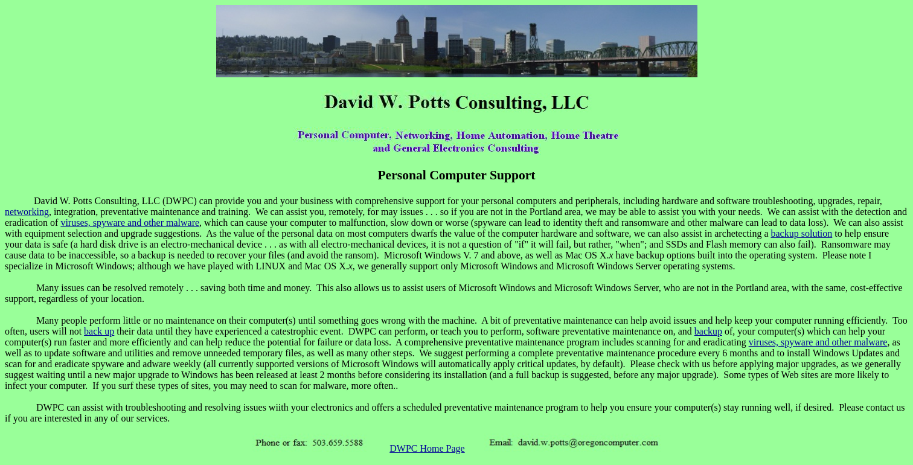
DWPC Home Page (426, 448)
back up (99, 331)
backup (708, 331)
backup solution (802, 233)
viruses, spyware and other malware (129, 222)
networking (27, 212)
